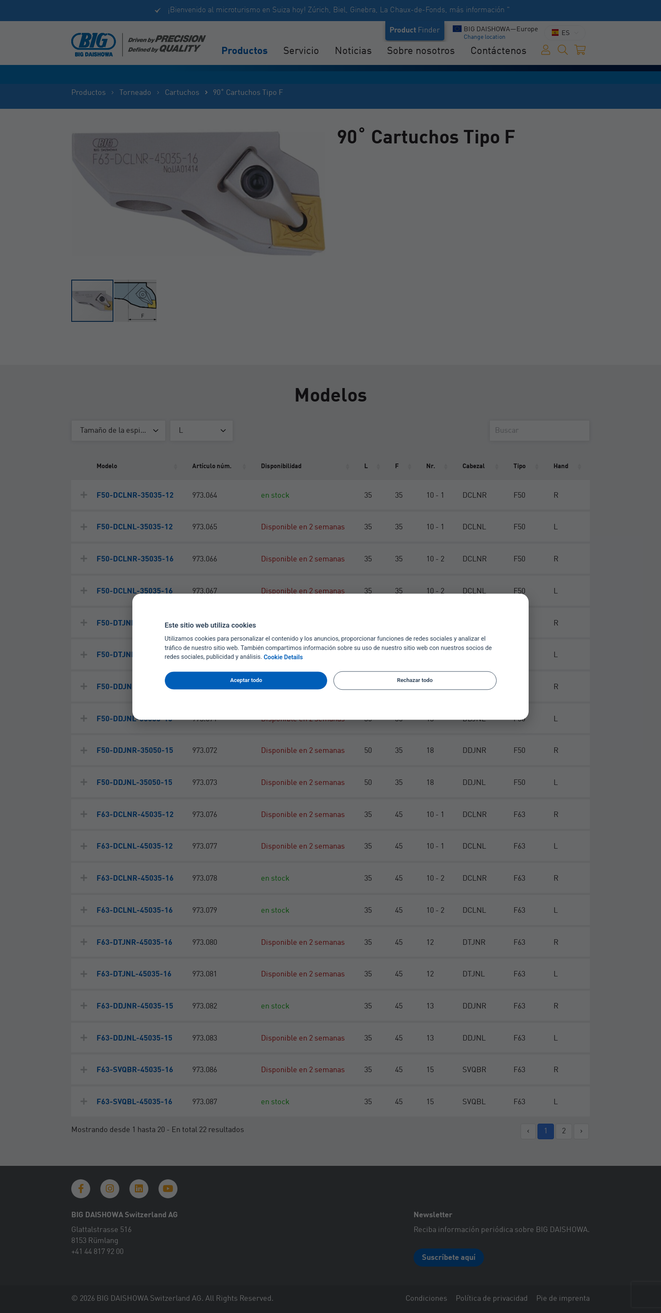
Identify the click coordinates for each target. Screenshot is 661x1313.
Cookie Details (283, 657)
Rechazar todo (415, 680)
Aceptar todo (246, 680)
